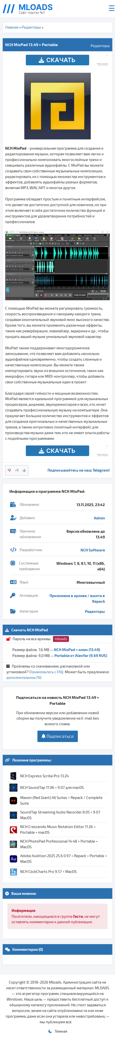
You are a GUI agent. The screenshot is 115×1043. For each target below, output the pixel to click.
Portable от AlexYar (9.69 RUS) (80, 655)
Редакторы (31, 27)
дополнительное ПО (23, 677)
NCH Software (93, 550)
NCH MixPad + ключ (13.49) (77, 649)
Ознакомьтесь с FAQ (46, 672)
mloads (61, 639)
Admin (99, 518)
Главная (11, 27)
